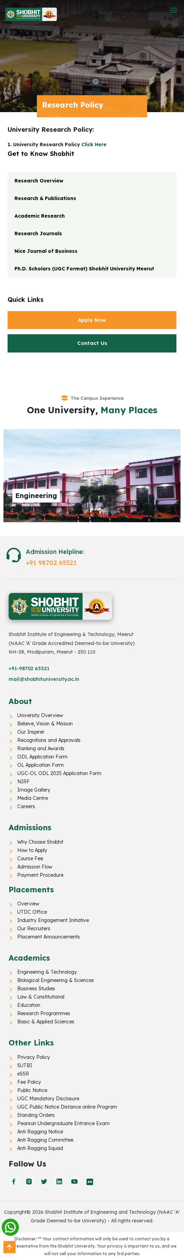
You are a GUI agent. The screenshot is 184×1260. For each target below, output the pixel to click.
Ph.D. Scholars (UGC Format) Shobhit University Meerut (84, 269)
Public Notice (32, 1090)
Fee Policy (29, 1082)
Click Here (93, 144)
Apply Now (92, 320)
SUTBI (24, 1065)
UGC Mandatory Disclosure (48, 1098)
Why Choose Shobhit (40, 842)
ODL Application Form (42, 757)
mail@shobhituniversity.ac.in (44, 679)
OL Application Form (40, 765)
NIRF (23, 781)
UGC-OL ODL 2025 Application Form (59, 773)
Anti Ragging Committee (45, 1140)
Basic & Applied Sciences (45, 1021)
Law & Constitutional (40, 997)
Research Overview (38, 181)
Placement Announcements (48, 937)
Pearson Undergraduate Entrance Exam (63, 1123)
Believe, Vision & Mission (45, 723)
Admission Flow (34, 867)
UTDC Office (32, 912)
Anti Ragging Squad (40, 1148)
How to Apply (32, 850)
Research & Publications (45, 198)
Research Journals (38, 233)
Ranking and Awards (40, 748)
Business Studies (36, 988)
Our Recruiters (33, 928)
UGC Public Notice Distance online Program (67, 1107)
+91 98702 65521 (51, 563)
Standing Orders (36, 1115)
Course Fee (30, 858)
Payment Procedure (40, 875)
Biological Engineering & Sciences (55, 980)
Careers (26, 806)
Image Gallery (33, 790)
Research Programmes (43, 1013)
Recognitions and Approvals (49, 740)
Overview (28, 903)
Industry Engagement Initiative (53, 920)
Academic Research (39, 216)
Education (28, 1005)
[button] (173, 10)
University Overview (40, 715)
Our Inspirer (30, 732)
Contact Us (92, 343)
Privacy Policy (33, 1057)
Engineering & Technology (47, 972)
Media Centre (32, 798)
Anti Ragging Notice (40, 1131)
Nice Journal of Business (46, 251)
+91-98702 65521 (29, 668)
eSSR (23, 1074)
